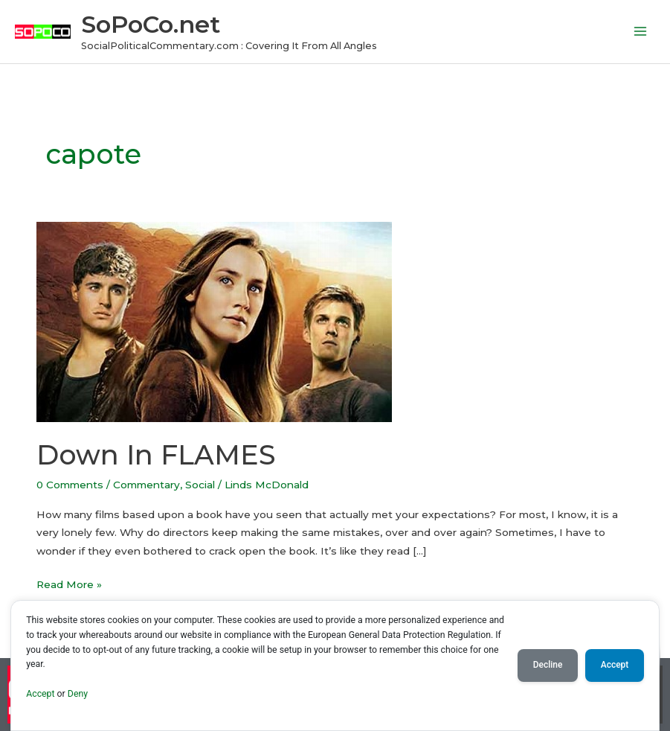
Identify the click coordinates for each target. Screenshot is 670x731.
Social (200, 485)
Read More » (69, 582)
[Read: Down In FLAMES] (214, 321)
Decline (548, 665)
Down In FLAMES (155, 454)
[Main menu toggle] (640, 31)
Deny (78, 694)
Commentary (146, 485)
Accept (40, 694)
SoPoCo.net (150, 24)
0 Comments (69, 485)
